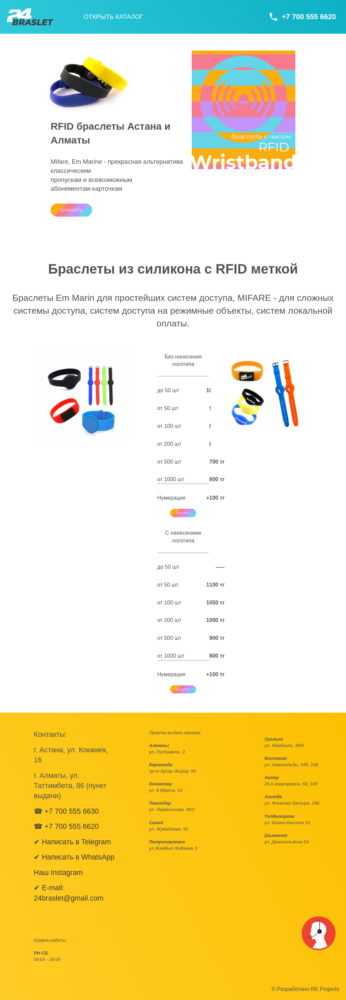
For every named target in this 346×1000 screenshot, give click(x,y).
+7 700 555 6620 (309, 17)
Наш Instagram (58, 873)
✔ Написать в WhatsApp (74, 857)
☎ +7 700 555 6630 (66, 811)
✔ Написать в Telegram (72, 842)
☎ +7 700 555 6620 (66, 826)
